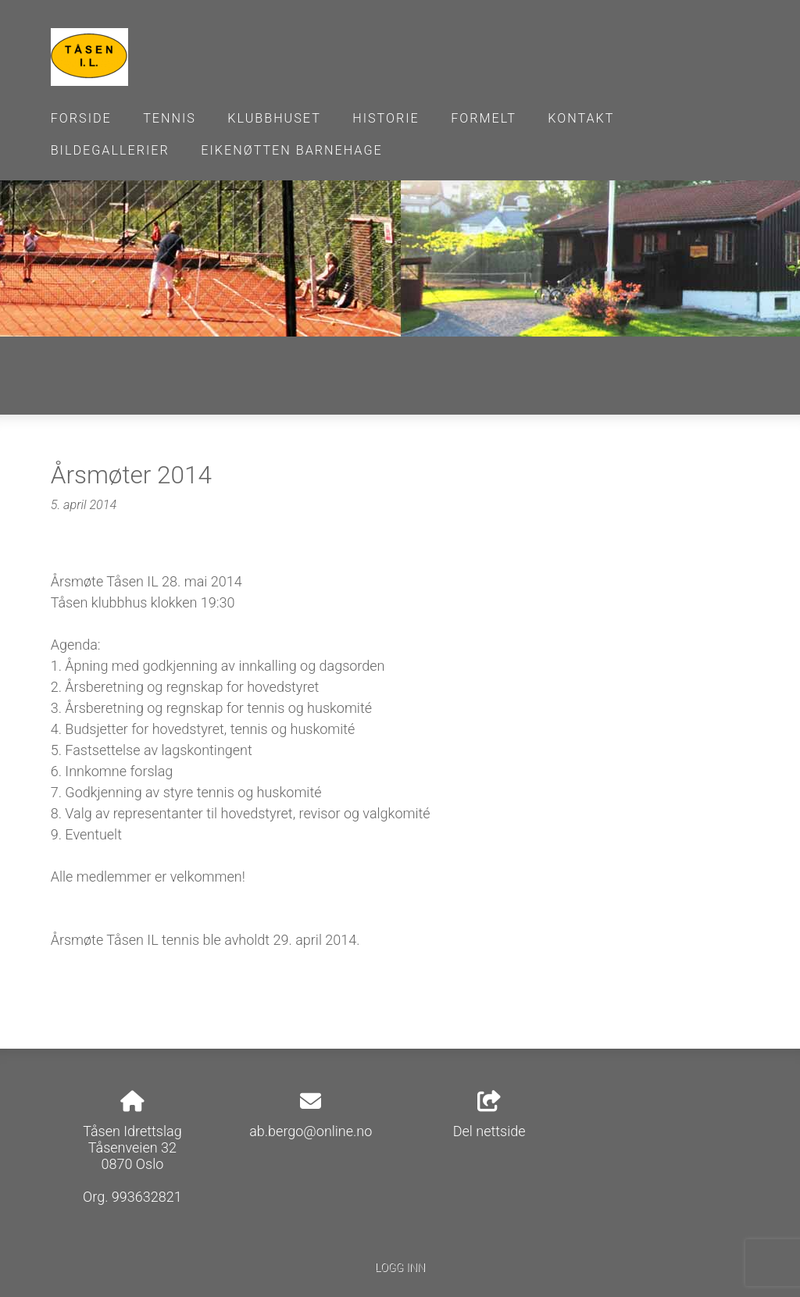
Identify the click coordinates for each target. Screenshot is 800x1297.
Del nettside (489, 1115)
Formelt (483, 118)
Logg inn (400, 1267)
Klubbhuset (274, 118)
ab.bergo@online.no (310, 1131)
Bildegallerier (110, 150)
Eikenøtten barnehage (291, 150)
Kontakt (581, 118)
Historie (386, 118)
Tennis (169, 118)
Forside (81, 118)
